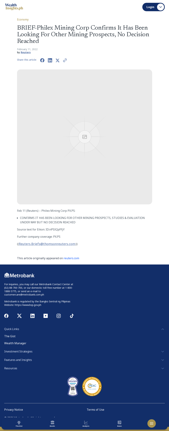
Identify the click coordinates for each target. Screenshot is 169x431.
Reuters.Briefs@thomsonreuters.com (47, 244)
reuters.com (71, 258)
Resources (84, 368)
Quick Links (84, 329)
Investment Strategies (84, 351)
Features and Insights (84, 360)
